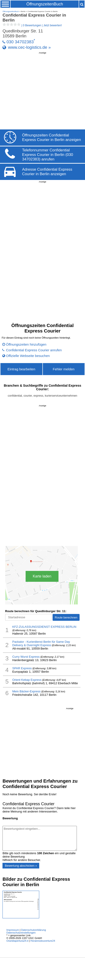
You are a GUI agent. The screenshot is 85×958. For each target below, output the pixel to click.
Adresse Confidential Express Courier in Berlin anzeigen (47, 171)
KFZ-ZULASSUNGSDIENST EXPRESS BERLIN (44, 626)
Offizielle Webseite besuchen (28, 356)
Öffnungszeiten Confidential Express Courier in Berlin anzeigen (51, 137)
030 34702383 (20, 41)
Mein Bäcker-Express (26, 691)
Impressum (12, 930)
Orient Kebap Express (26, 680)
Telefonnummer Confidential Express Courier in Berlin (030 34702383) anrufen (47, 154)
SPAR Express (22, 668)
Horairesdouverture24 (42, 940)
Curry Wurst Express (26, 656)
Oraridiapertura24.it (17, 940)
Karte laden (42, 576)
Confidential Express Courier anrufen (34, 350)
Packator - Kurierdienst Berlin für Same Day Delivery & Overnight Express (41, 643)
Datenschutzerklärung (33, 930)
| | (32, 25)
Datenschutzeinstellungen (21, 932)
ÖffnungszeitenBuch (44, 4)
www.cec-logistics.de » (29, 47)
